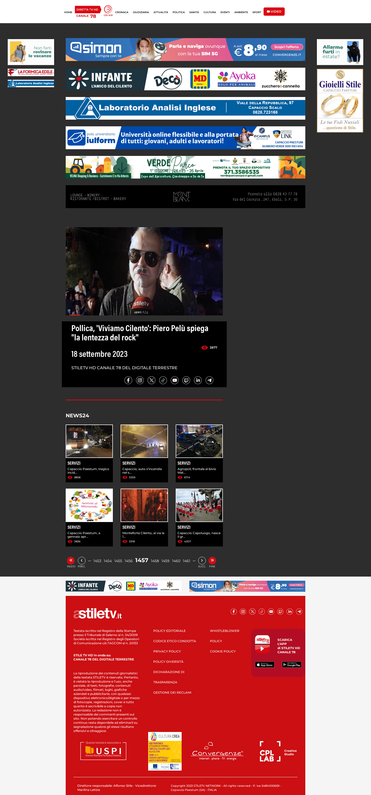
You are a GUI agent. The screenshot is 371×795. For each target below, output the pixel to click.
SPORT (256, 12)
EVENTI (225, 12)
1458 (155, 561)
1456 (129, 561)
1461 (186, 561)
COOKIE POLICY (223, 651)
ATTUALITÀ (161, 12)
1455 (118, 561)
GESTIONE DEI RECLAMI (172, 692)
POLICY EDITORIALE (169, 631)
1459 (166, 561)
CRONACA (121, 12)
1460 (176, 561)
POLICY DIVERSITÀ (168, 662)
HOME (68, 12)
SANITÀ (194, 12)
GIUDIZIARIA (141, 12)
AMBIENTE (241, 12)
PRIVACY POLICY (167, 651)
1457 (141, 560)
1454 (108, 561)
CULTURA (210, 12)
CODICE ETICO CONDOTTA (174, 641)
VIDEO (274, 11)
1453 (97, 561)
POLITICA (179, 12)
